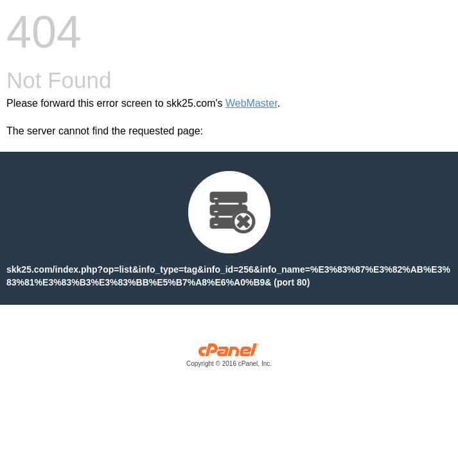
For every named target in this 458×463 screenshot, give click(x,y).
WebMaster (251, 103)
